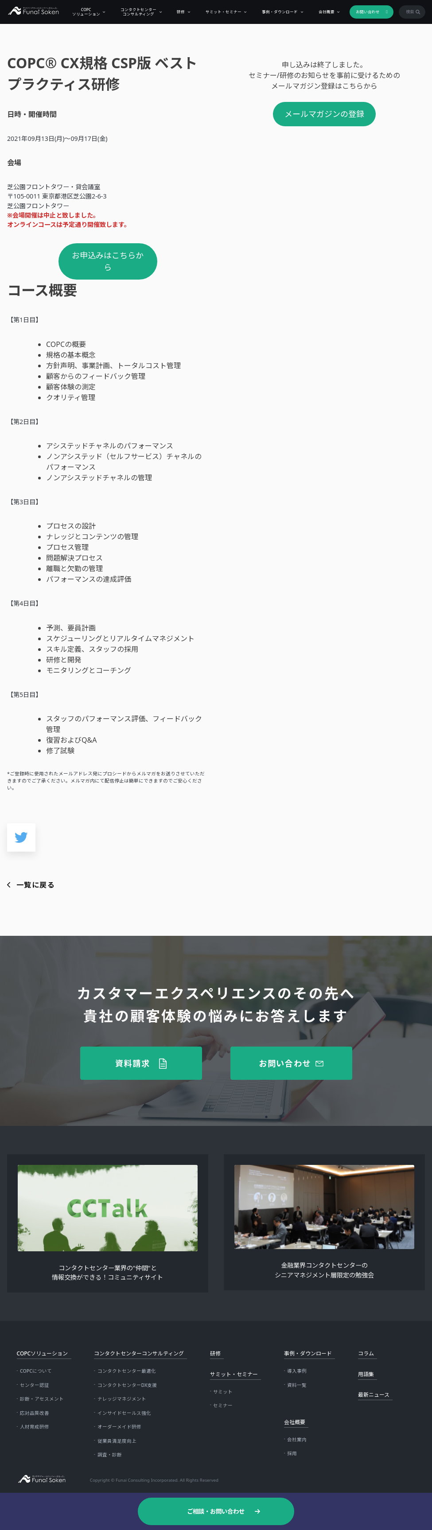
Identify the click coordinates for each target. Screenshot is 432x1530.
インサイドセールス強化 (124, 1413)
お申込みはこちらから (108, 261)
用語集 (366, 1374)
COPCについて (36, 1371)
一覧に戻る (35, 885)
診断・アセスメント (42, 1399)
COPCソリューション (82, 11)
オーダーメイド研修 (119, 1427)
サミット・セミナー (219, 11)
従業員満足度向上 (116, 1441)
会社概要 (323, 11)
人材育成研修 (34, 1427)
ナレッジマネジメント (121, 1399)
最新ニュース (373, 1394)
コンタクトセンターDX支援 (127, 1385)
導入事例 (297, 1371)
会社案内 (297, 1440)
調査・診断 (109, 1455)
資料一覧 (297, 1385)
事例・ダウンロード (276, 11)
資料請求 (132, 1063)
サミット (223, 1392)
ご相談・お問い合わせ (216, 1511)
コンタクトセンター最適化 (126, 1371)
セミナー (223, 1405)
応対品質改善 (34, 1413)
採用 (292, 1453)
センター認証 (34, 1385)
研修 (177, 11)
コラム (366, 1353)
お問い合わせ (364, 11)
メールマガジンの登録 (324, 114)
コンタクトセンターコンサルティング (135, 11)
